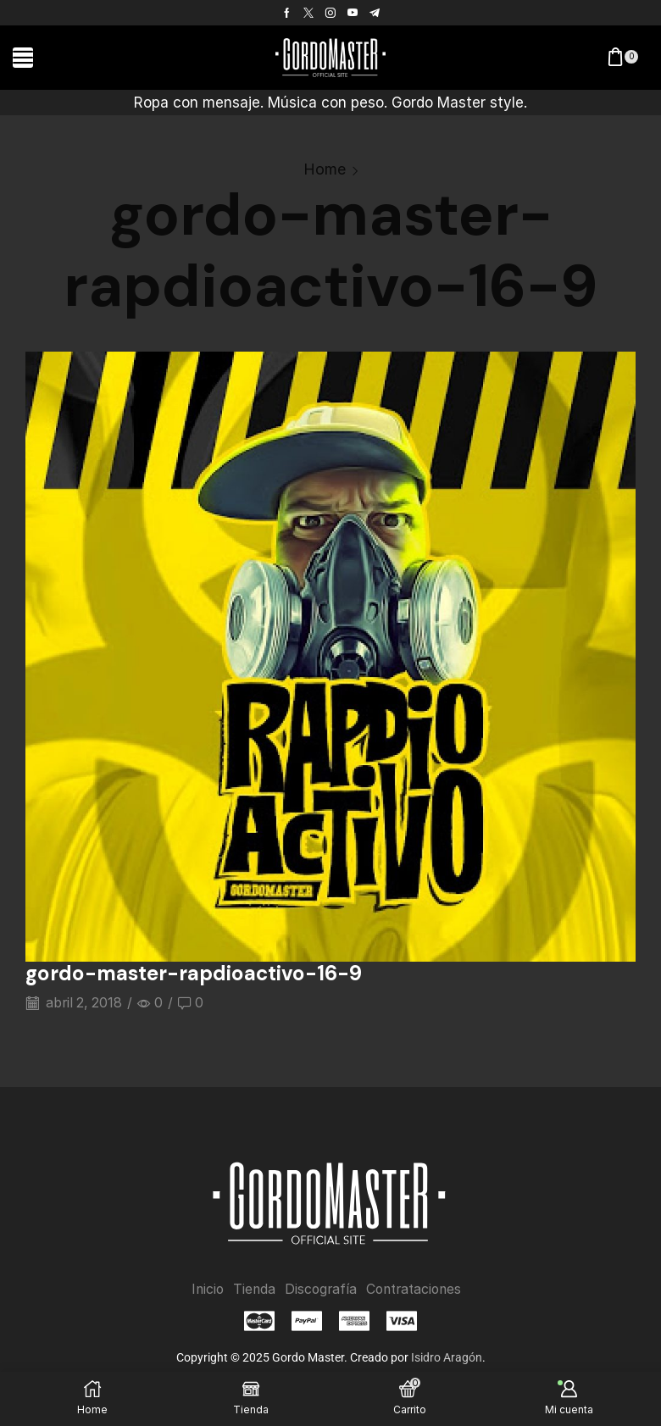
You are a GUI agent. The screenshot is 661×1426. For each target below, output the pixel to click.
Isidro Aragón (446, 1356)
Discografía (319, 1289)
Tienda (252, 1289)
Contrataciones (415, 1289)
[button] (23, 57)
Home (324, 169)
